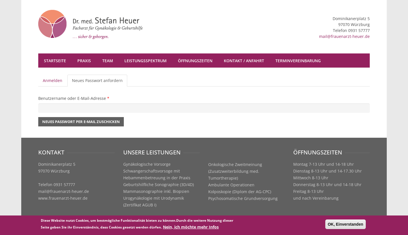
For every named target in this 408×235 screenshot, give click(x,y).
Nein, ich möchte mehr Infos (191, 227)
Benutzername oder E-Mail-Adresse (73, 98)
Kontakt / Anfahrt (244, 60)
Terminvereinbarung (298, 60)
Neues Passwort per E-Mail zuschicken (81, 121)
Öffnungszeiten (195, 60)
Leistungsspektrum (145, 60)
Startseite (55, 60)
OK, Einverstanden (345, 225)
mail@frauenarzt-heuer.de (344, 36)
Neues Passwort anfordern (99, 82)
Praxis (84, 60)
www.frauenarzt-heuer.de (63, 198)
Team (107, 60)
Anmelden (52, 80)
